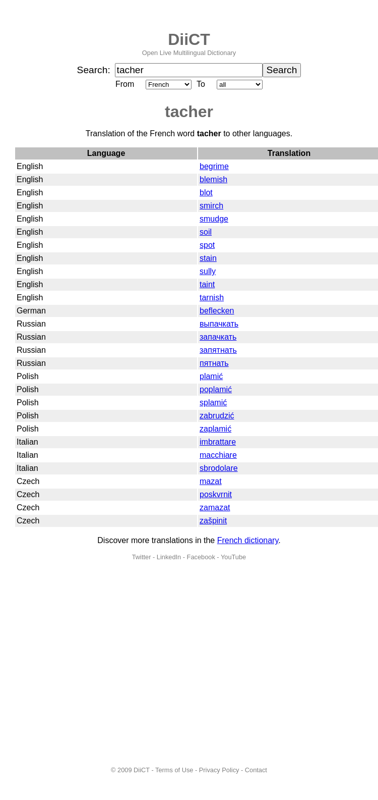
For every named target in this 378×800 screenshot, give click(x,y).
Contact (256, 770)
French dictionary (248, 540)
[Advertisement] (94, 663)
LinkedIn (169, 557)
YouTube (233, 557)
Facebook (201, 557)
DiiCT (189, 39)
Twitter (141, 557)
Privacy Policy (219, 770)
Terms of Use (174, 770)
